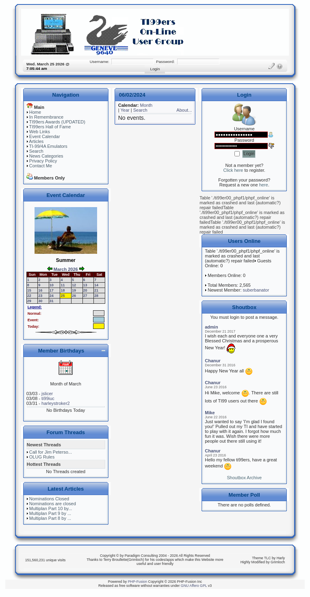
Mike (210, 412)
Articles (36, 141)
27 (85, 296)
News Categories (46, 156)
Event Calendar (44, 136)
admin (211, 326)
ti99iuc (47, 398)
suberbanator (256, 290)
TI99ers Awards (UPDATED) (57, 121)
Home (35, 112)
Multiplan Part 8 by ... (50, 518)
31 (52, 301)
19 (74, 290)
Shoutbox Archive (244, 477)
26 (74, 296)
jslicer (47, 393)
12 (74, 285)
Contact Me (40, 165)
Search (36, 151)
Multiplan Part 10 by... (50, 508)
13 (85, 285)
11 (63, 285)
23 (40, 296)
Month (146, 105)
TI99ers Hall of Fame (50, 126)
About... (184, 110)
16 (40, 290)
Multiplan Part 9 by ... (50, 513)
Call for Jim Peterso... (50, 452)
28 (96, 296)
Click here (233, 170)
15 (29, 290)
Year (124, 110)
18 (63, 290)
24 (52, 296)
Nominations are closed (52, 503)
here (263, 184)
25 (63, 296)
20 (85, 290)
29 (29, 301)
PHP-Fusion (137, 582)
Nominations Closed (49, 498)
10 (52, 285)
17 (52, 290)
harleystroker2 (55, 403)
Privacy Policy (43, 160)
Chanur (213, 360)
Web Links (39, 131)
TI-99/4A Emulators (48, 146)
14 (96, 285)
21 (96, 290)
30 (40, 301)
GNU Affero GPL (194, 586)
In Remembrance (46, 117)
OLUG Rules (41, 456)
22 (29, 296)
